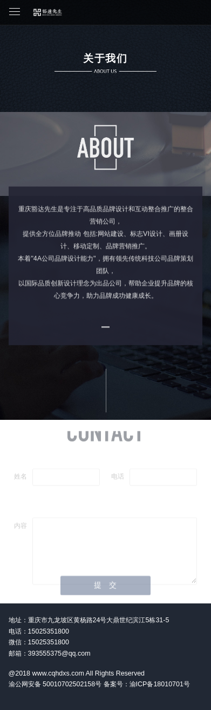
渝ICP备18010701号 (160, 684)
